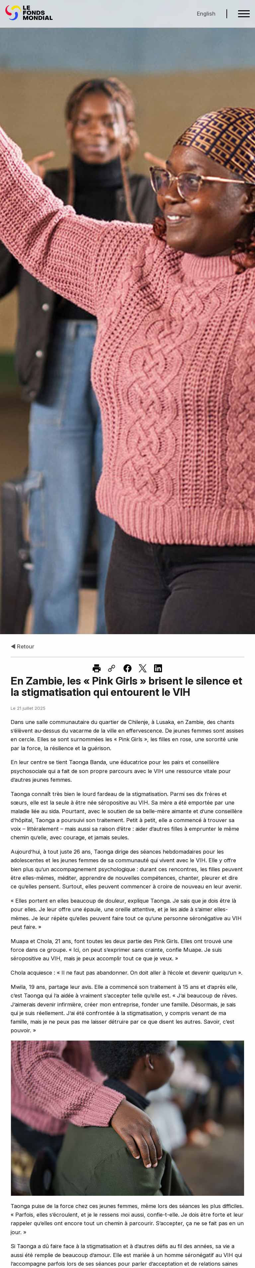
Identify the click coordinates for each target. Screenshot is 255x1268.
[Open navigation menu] (244, 13)
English (206, 13)
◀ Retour (22, 646)
